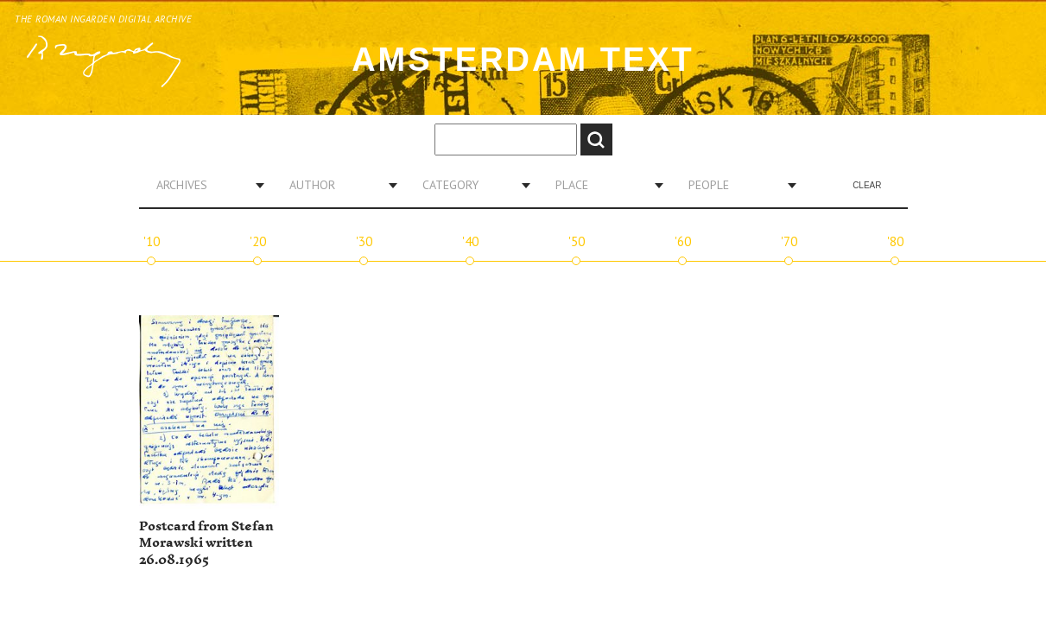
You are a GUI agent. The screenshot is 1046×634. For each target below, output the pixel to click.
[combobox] (204, 185)
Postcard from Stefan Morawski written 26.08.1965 (206, 543)
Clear (867, 185)
